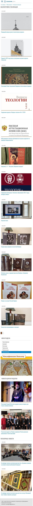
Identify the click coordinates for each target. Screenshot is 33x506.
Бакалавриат (4, 344)
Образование (9, 4)
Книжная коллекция (17, 4)
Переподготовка (5, 348)
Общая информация (5, 342)
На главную (3, 4)
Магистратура (4, 346)
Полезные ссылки (5, 350)
